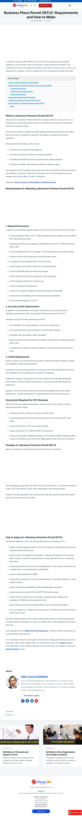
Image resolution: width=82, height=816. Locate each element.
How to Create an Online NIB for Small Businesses (35, 182)
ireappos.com (65, 706)
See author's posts (31, 759)
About (12, 106)
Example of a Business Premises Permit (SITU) (25, 100)
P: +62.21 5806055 (17, 1)
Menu (70, 5)
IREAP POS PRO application (36, 694)
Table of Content (13, 78)
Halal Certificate (12, 712)
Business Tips (9, 778)
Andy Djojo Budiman (38, 20)
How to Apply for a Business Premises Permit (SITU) (26, 103)
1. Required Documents (18, 88)
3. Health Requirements (18, 94)
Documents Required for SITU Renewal (22, 97)
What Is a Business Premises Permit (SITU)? (24, 82)
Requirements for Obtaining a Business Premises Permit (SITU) (30, 85)
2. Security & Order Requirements (21, 91)
